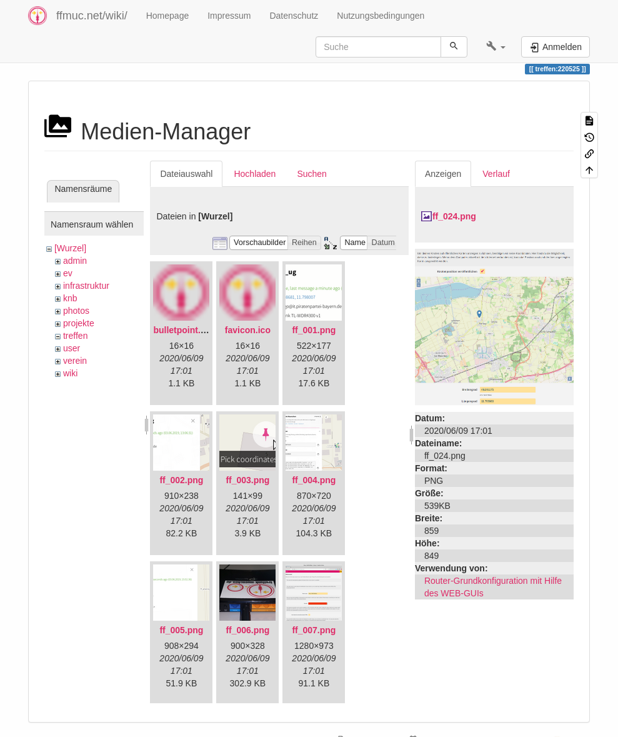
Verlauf (496, 174)
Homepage (167, 16)
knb (70, 298)
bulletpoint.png (184, 330)
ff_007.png (314, 630)
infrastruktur (86, 286)
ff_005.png (181, 630)
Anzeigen (443, 174)
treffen (75, 336)
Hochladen (255, 174)
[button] (496, 47)
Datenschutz (293, 16)
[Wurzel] (70, 248)
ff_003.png (247, 480)
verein (75, 361)
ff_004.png (314, 480)
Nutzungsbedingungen (380, 16)
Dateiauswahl (186, 174)
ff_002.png (181, 480)
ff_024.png (454, 216)
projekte (78, 323)
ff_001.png (314, 330)
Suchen (311, 174)
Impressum (229, 16)
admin (75, 261)
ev (67, 273)
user (71, 348)
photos (76, 311)
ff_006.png (247, 630)
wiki (70, 373)
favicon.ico (248, 330)
